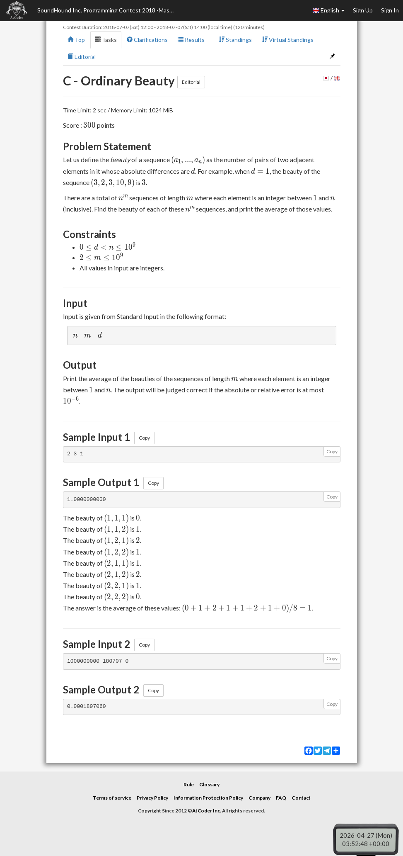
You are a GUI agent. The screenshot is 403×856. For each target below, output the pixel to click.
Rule (188, 784)
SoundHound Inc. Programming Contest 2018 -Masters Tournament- (107, 10)
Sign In (390, 10)
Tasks (106, 39)
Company (259, 798)
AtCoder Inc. (206, 810)
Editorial (82, 56)
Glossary (209, 784)
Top (76, 39)
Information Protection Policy (208, 798)
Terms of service (112, 798)
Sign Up (363, 10)
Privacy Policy (152, 798)
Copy (144, 438)
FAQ (281, 798)
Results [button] (193, 39)
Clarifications (147, 39)
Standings (235, 39)
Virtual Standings (288, 39)
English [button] (329, 10)
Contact (301, 798)
